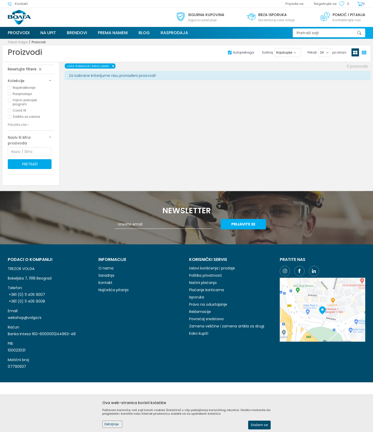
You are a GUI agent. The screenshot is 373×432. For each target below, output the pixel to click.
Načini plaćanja (203, 282)
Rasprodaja (22, 94)
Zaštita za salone (26, 116)
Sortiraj (267, 52)
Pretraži (30, 164)
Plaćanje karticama (206, 289)
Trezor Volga (17, 42)
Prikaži (312, 52)
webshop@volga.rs (24, 317)
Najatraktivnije (24, 87)
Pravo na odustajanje (208, 304)
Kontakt (105, 282)
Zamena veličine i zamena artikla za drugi (226, 326)
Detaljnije (111, 424)
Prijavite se (243, 224)
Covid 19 (19, 110)
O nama (105, 268)
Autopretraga (243, 52)
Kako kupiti (198, 333)
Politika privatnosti (205, 275)
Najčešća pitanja (113, 289)
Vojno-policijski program (25, 102)
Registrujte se (325, 3)
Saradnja (106, 275)
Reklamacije (200, 311)
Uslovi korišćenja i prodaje (212, 268)
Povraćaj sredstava (206, 318)
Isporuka (196, 297)
